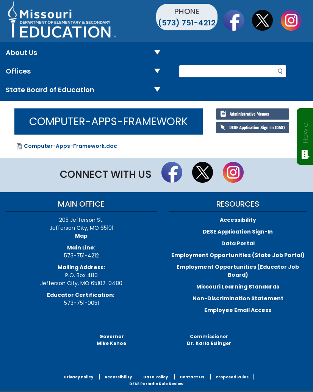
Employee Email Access (237, 310)
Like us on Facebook (237, 20)
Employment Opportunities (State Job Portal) (238, 255)
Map (81, 236)
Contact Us (192, 377)
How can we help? (305, 129)
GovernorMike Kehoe (111, 340)
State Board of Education (86, 90)
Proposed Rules (232, 377)
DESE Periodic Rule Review (156, 384)
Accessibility (238, 220)
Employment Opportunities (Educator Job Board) (238, 271)
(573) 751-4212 (187, 22)
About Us (86, 52)
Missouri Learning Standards (237, 286)
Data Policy (155, 377)
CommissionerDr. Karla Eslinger (209, 340)
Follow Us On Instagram (294, 20)
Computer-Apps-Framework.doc (70, 146)
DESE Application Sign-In (238, 231)
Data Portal (238, 243)
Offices (86, 71)
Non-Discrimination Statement (237, 298)
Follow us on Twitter (266, 20)
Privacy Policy (78, 377)
